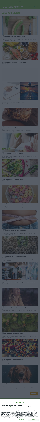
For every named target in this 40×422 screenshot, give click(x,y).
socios (10, 406)
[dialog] (20, 411)
